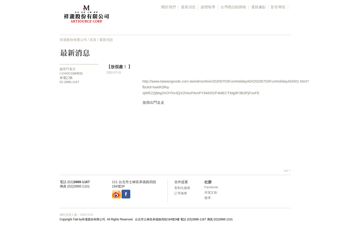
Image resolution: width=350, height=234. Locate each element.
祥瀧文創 (210, 192)
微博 (207, 198)
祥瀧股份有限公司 (73, 40)
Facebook (211, 187)
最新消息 (188, 7)
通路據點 (258, 7)
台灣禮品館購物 (233, 7)
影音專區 (278, 7)
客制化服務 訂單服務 (182, 190)
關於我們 (168, 7)
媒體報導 (208, 7)
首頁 (93, 40)
